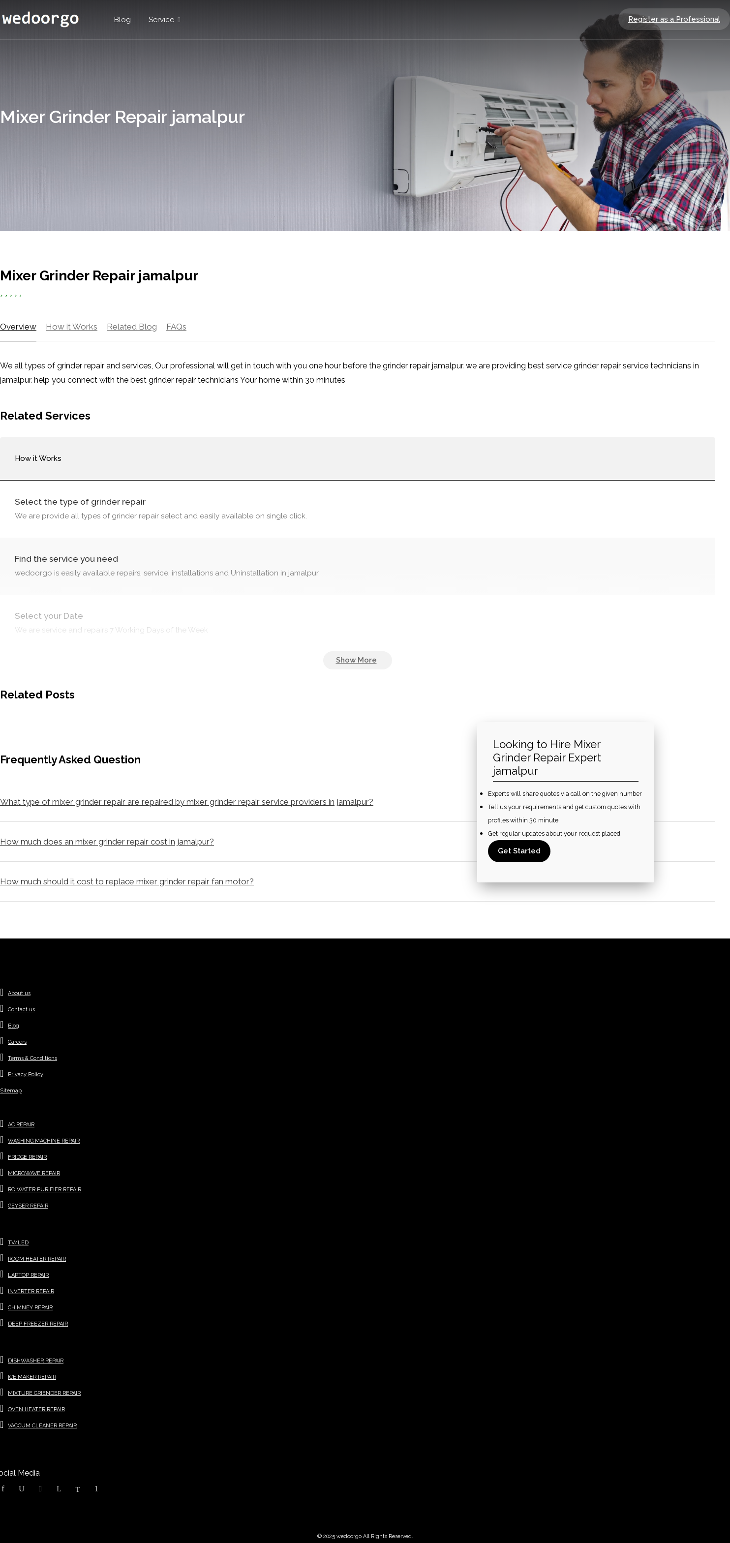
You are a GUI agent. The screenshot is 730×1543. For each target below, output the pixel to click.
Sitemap (11, 1091)
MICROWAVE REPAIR (34, 1173)
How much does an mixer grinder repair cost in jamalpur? (107, 842)
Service (161, 19)
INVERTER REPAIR (31, 1291)
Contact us (21, 1009)
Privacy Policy (25, 1074)
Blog (122, 19)
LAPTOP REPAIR (28, 1275)
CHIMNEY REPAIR (30, 1307)
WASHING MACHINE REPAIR (44, 1141)
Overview (18, 327)
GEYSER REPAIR (28, 1206)
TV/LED (18, 1243)
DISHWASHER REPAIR (35, 1361)
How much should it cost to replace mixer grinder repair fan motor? (127, 881)
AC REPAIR (21, 1124)
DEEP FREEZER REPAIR (38, 1324)
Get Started (519, 851)
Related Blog (132, 327)
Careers (17, 1042)
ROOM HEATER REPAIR (37, 1259)
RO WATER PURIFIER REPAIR (44, 1189)
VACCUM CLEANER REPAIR (42, 1425)
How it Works (71, 327)
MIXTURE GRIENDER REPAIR (44, 1393)
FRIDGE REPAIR (27, 1157)
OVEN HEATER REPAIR (36, 1409)
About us (19, 993)
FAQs (176, 327)
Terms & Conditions (32, 1058)
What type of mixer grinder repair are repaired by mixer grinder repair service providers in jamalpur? (186, 802)
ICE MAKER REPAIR (32, 1377)
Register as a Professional (674, 19)
